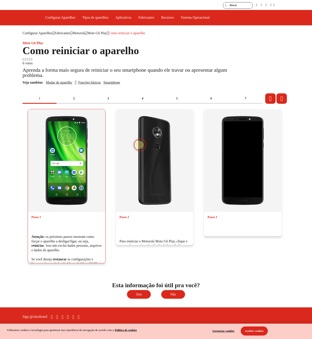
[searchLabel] (238, 5)
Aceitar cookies (254, 331)
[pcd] (256, 5)
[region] (156, 331)
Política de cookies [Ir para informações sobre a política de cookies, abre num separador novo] (126, 330)
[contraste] (266, 5)
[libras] (261, 5)
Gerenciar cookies (223, 331)
